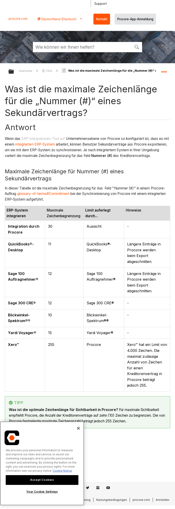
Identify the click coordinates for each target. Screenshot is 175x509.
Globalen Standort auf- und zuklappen (164, 70)
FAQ (47, 71)
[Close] (78, 428)
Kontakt (101, 19)
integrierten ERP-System (35, 144)
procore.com (18, 18)
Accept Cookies (42, 479)
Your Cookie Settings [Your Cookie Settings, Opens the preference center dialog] (42, 491)
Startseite (26, 71)
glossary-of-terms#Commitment (43, 194)
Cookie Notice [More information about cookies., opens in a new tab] (62, 470)
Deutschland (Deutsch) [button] (58, 19)
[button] (136, 46)
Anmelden (162, 499)
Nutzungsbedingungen (111, 499)
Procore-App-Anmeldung (135, 19)
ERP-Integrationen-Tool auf (43, 138)
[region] (42, 463)
